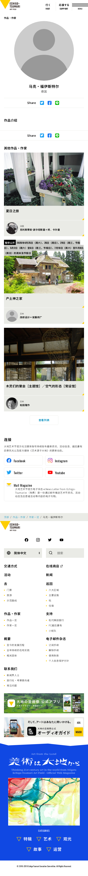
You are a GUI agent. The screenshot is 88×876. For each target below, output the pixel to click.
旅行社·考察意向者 (18, 680)
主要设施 (54, 595)
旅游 (9, 595)
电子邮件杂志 (56, 638)
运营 (57, 849)
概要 (7, 638)
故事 (37, 849)
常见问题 (12, 685)
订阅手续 (54, 645)
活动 (7, 574)
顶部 (6, 517)
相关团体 (12, 655)
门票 (9, 590)
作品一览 (12, 620)
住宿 (51, 605)
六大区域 (54, 590)
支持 (49, 613)
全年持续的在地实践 (18, 650)
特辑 (27, 839)
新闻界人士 (13, 675)
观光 (67, 839)
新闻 (49, 574)
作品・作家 (10, 17)
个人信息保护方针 (59, 660)
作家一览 (34, 517)
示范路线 (12, 600)
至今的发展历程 (15, 645)
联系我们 (10, 668)
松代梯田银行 (56, 620)
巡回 (49, 583)
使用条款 (54, 655)
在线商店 (52, 566)
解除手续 (54, 650)
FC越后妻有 (55, 625)
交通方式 (10, 566)
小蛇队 (52, 630)
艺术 (47, 839)
